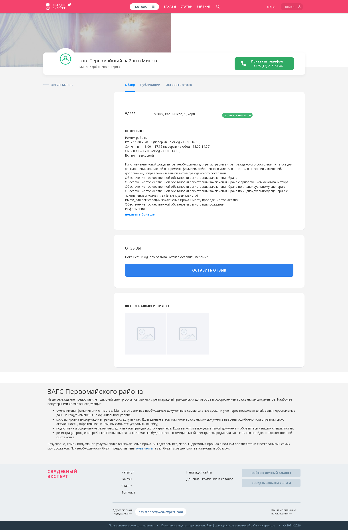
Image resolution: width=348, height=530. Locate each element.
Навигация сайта (199, 472)
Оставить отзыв (179, 85)
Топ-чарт (128, 492)
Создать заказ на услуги (271, 483)
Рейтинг (204, 6)
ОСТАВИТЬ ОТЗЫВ (209, 270)
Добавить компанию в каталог (209, 479)
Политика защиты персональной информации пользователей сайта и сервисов (218, 525)
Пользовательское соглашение (131, 525)
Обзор (130, 85)
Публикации (150, 85)
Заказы (170, 6)
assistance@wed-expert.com (160, 512)
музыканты (144, 448)
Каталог (127, 472)
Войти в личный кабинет (271, 473)
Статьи (186, 6)
